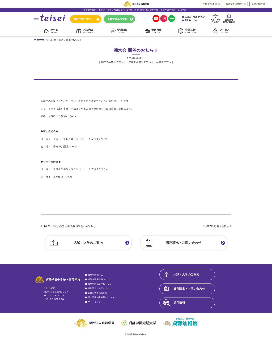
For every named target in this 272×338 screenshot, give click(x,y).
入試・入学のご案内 (88, 242)
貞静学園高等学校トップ (100, 284)
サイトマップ (94, 302)
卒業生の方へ (191, 20)
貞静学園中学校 (82, 18)
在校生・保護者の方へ (195, 17)
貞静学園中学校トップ (99, 279)
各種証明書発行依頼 (98, 293)
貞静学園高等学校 (117, 18)
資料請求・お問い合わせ (183, 242)
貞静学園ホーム (95, 275)
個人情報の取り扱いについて (102, 297)
